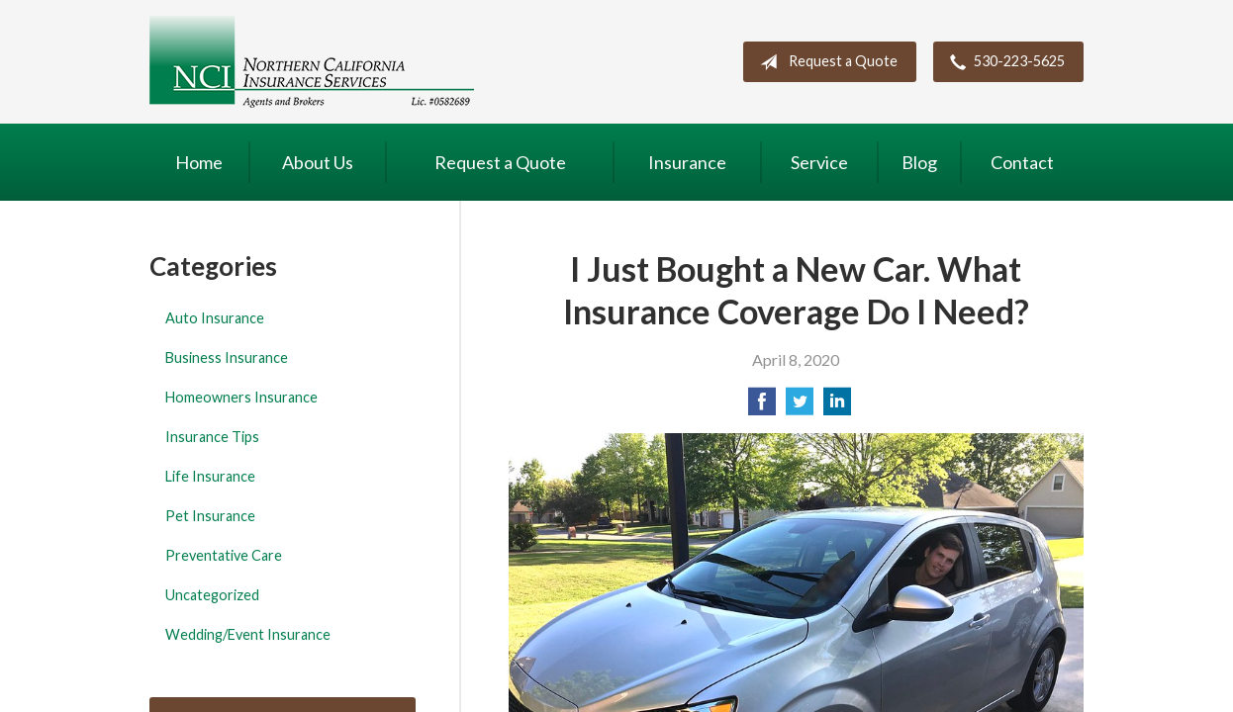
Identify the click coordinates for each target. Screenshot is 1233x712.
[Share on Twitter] (799, 407)
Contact (1022, 162)
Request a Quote (825, 62)
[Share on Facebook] (762, 407)
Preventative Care (223, 555)
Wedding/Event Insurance (248, 634)
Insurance (687, 162)
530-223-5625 (1003, 62)
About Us (317, 162)
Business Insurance (226, 357)
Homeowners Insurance (241, 397)
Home (199, 162)
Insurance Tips (212, 436)
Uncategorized (212, 594)
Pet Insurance (210, 515)
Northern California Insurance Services (311, 62)
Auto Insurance (214, 318)
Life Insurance (210, 476)
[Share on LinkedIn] (837, 407)
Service (819, 162)
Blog (919, 162)
